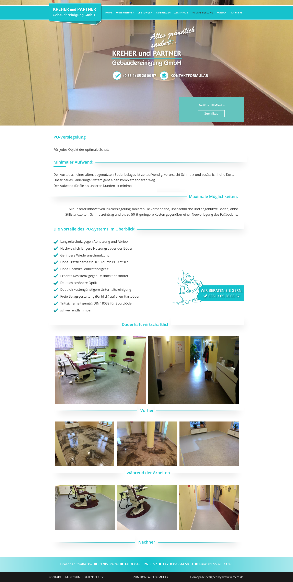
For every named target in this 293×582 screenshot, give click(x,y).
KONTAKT (55, 577)
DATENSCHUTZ (94, 577)
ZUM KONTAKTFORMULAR (150, 577)
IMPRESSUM (73, 577)
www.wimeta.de (232, 577)
